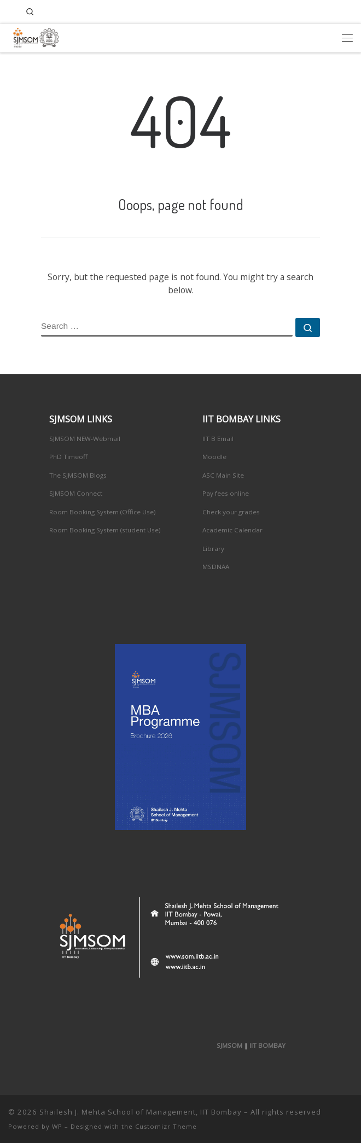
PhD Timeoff (68, 456)
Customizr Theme (166, 1126)
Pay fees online (225, 493)
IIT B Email (218, 438)
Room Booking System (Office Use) (102, 512)
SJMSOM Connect (75, 493)
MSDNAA (215, 566)
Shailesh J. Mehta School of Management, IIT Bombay (140, 1112)
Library (213, 548)
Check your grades (231, 512)
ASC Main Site (223, 475)
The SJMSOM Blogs (78, 475)
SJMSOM (229, 1045)
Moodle (214, 456)
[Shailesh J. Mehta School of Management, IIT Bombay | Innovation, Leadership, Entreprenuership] (34, 36)
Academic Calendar (232, 530)
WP (57, 1126)
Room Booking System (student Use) (105, 530)
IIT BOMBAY (267, 1045)
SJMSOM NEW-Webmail (84, 438)
